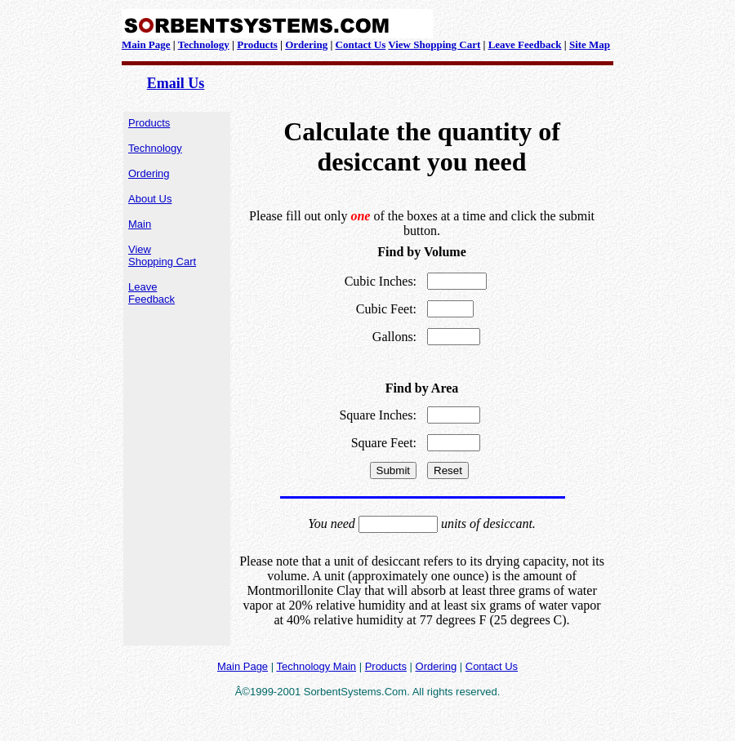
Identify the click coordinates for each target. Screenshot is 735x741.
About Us (150, 199)
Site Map (589, 44)
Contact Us (361, 44)
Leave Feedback (525, 44)
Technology (203, 44)
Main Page (146, 44)
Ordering (306, 44)
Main (139, 224)
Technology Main (316, 666)
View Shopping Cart (434, 44)
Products (257, 44)
